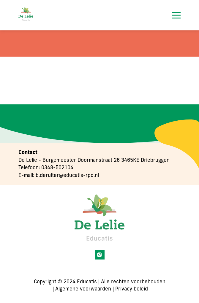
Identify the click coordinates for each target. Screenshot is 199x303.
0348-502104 (57, 167)
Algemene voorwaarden (83, 289)
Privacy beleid (131, 289)
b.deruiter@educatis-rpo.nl (67, 175)
